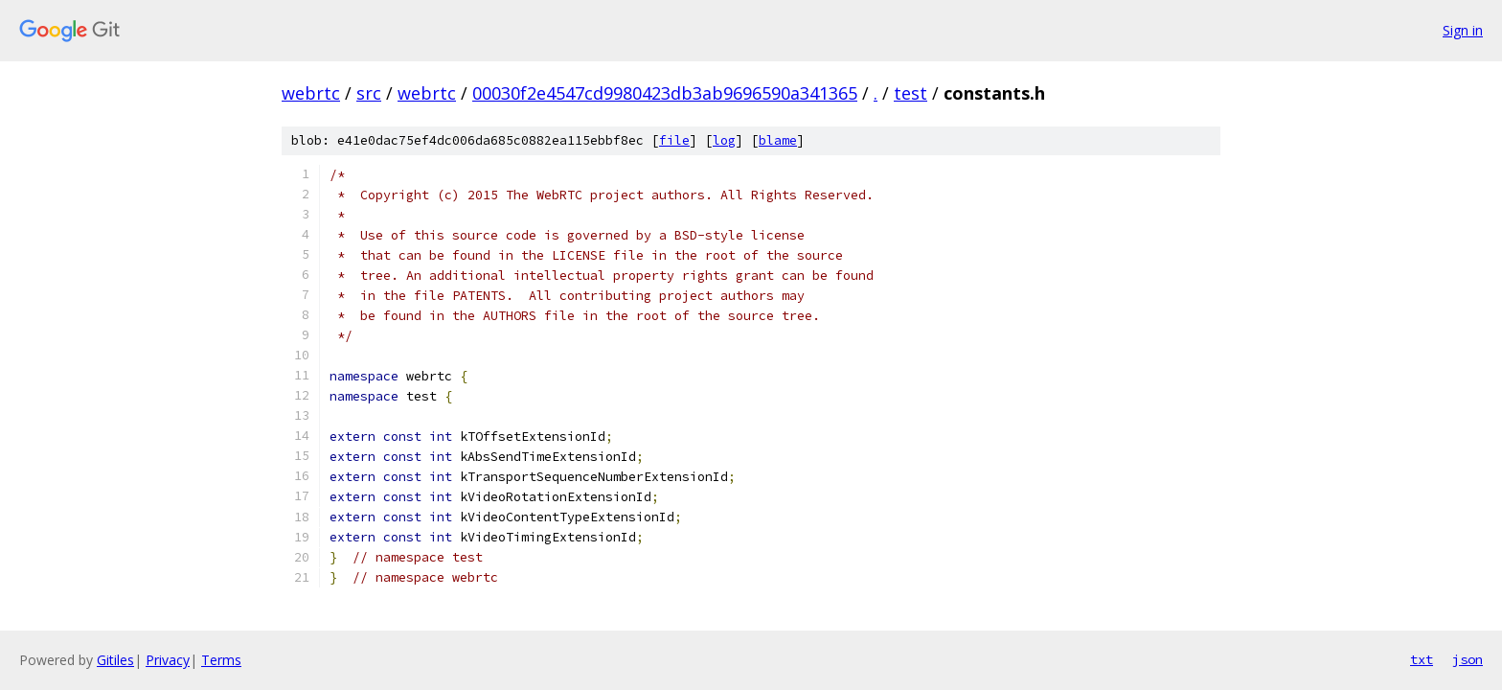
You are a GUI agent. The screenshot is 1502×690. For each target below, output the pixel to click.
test (910, 92)
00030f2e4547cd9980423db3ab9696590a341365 (664, 92)
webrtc (311, 92)
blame (778, 140)
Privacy (168, 660)
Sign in (1463, 30)
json (1467, 659)
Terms (221, 660)
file (674, 140)
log (724, 140)
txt (1421, 659)
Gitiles (115, 660)
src (368, 92)
